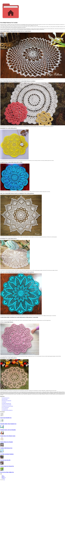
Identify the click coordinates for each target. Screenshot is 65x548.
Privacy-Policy (4, 477)
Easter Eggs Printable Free (5, 417)
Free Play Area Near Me (5, 460)
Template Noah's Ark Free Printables (8, 429)
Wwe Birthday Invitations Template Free (7, 410)
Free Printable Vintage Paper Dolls (6, 403)
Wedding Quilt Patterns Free (6, 447)
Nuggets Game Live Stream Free (7, 466)
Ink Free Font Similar (5, 399)
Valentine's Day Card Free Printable (6, 404)
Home (3, 475)
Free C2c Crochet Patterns (5, 407)
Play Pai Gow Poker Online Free (7, 472)
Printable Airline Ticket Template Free (8, 423)
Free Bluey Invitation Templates (7, 454)
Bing (4, 479)
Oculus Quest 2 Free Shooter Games (7, 435)
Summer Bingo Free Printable (6, 441)
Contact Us (3, 476)
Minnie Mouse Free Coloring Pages (6, 400)
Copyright (3, 478)
